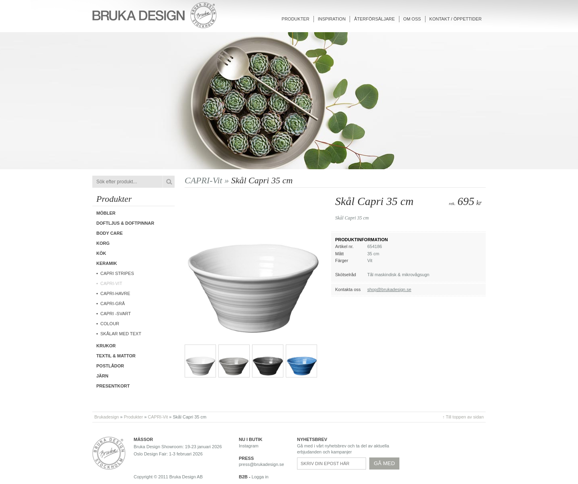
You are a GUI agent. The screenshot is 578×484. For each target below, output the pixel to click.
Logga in (260, 476)
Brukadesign (106, 416)
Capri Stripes (117, 273)
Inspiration (332, 18)
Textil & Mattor (116, 355)
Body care (109, 233)
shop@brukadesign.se (389, 289)
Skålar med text (120, 333)
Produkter (295, 18)
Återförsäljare (374, 18)
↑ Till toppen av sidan (463, 416)
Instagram (248, 445)
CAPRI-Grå (112, 303)
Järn (102, 375)
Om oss (412, 18)
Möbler (106, 213)
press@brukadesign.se (261, 464)
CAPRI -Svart (115, 313)
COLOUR (109, 323)
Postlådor (110, 365)
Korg (103, 243)
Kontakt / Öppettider (455, 18)
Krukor (106, 345)
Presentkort (113, 386)
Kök (101, 253)
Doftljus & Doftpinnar (125, 223)
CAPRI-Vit (111, 283)
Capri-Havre (115, 293)
